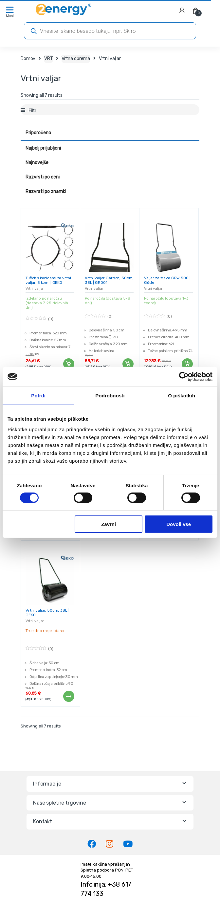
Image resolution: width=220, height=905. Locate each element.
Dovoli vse (178, 524)
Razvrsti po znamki (46, 191)
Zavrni (108, 524)
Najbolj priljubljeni (43, 148)
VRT (48, 58)
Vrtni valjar (35, 288)
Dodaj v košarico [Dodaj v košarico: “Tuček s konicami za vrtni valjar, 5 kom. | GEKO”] (68, 363)
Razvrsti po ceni (43, 177)
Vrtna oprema (76, 58)
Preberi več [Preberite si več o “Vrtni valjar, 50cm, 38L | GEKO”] (68, 696)
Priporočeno (38, 133)
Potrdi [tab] (38, 395)
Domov (28, 58)
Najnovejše (37, 162)
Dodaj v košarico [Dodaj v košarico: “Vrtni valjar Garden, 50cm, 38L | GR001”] (128, 363)
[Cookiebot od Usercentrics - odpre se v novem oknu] (183, 377)
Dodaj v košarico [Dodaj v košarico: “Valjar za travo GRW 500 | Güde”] (187, 363)
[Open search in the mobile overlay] (110, 31)
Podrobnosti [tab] (109, 395)
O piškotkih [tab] (181, 395)
